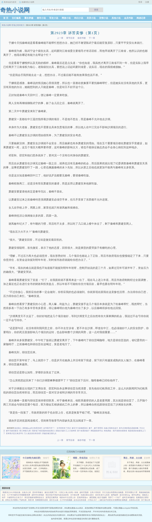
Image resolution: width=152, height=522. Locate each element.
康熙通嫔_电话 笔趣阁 (98, 497)
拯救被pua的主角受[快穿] (32, 428)
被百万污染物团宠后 (80, 428)
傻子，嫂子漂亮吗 (96, 428)
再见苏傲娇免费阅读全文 (34, 497)
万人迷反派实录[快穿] (32, 433)
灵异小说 (91, 18)
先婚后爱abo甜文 (87, 495)
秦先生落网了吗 (51, 492)
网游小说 (66, 18)
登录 (140, 2)
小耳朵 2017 (92, 500)
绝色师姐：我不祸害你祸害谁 (115, 431)
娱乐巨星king (125, 495)
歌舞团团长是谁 (41, 500)
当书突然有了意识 (64, 428)
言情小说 (103, 18)
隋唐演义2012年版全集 (11, 492)
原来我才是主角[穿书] (14, 433)
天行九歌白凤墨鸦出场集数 (113, 492)
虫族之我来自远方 (111, 428)
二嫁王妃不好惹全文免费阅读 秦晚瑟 (112, 500)
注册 (147, 2)
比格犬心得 (26, 492)
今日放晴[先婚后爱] (32, 458)
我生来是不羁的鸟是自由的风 (57, 495)
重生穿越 (28, 18)
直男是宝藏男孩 (52, 497)
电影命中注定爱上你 (68, 497)
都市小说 (41, 18)
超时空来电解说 (128, 497)
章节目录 (70, 38)
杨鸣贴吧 (114, 495)
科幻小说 (78, 18)
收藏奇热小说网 (28, 2)
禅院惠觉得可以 (97, 431)
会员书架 (128, 18)
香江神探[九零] (25, 431)
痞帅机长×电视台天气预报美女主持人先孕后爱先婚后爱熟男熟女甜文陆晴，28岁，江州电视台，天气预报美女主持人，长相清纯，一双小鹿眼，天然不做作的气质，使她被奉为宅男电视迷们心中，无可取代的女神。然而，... (36, 471)
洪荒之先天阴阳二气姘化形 (16, 500)
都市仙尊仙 (136, 495)
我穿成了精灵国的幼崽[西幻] (43, 431)
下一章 (92, 38)
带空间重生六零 (131, 492)
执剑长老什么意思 (102, 495)
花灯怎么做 (53, 500)
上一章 (60, 38)
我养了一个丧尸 (114, 497)
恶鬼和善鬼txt (82, 497)
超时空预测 (84, 492)
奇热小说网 (6, 25)
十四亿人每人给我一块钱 (68, 492)
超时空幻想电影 (38, 495)
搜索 (96, 9)
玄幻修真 (16, 18)
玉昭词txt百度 (134, 500)
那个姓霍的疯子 (83, 431)
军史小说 (53, 18)
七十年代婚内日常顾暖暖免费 (18, 495)
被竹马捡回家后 (12, 431)
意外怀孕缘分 (37, 492)
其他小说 (116, 18)
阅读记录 (141, 18)
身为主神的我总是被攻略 (128, 428)
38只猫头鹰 (74, 495)
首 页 (5, 18)
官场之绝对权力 (18, 25)
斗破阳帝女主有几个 (15, 497)
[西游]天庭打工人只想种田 (66, 431)
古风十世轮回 (95, 492)
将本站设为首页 (10, 2)
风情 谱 (31, 500)
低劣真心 (18, 428)
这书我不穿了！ (49, 428)
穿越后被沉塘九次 (49, 433)
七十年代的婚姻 (66, 500)
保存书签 (81, 38)
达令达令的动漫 (80, 500)
